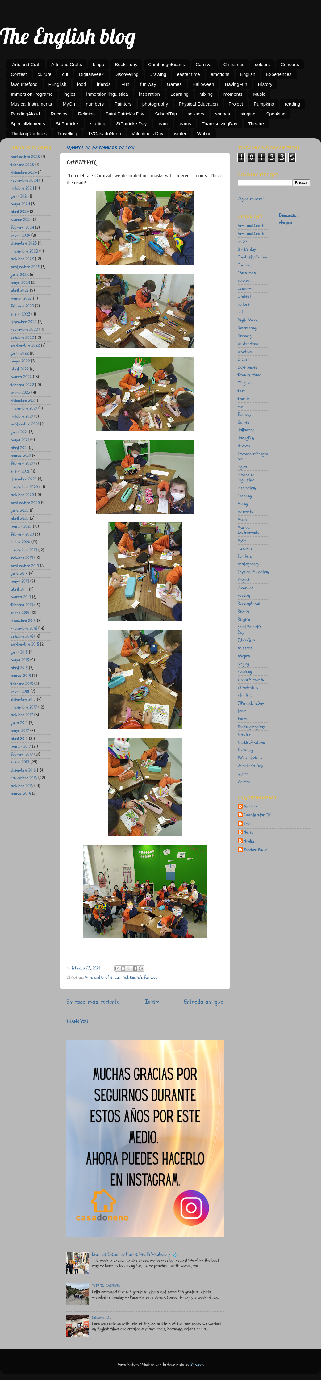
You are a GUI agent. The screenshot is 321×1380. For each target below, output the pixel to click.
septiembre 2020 (25, 503)
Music (259, 94)
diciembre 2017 (23, 699)
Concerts (290, 64)
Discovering (127, 74)
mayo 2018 (20, 660)
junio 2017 (19, 723)
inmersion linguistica (107, 94)
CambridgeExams (166, 64)
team (162, 123)
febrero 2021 (22, 463)
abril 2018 (19, 668)
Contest (19, 74)
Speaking (276, 113)
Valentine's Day (147, 133)
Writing (204, 133)
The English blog (68, 35)
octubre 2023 (22, 259)
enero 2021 (20, 471)
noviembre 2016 (24, 778)
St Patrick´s (68, 123)
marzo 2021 (21, 455)
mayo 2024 (20, 204)
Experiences (279, 74)
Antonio (250, 806)
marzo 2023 (21, 298)
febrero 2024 (22, 227)
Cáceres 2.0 (102, 1317)
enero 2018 (20, 691)
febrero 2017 (22, 754)
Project (235, 104)
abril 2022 (20, 369)
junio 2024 (20, 196)
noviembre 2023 (24, 251)
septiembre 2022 (25, 345)
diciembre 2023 (24, 243)
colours (262, 64)
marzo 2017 (21, 746)
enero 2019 (20, 613)
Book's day (126, 64)
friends (104, 84)
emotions (220, 74)
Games (174, 84)
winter (180, 133)
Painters (123, 104)
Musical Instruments (31, 104)
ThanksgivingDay (219, 123)
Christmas (233, 64)
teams (184, 123)
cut (65, 74)
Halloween (203, 84)
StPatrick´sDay (131, 123)
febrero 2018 (22, 684)
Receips (59, 113)
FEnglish (57, 84)
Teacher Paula (255, 850)
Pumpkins (264, 104)
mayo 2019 (20, 581)
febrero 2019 (22, 605)
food (81, 84)
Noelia (249, 841)
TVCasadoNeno (104, 133)
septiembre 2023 (25, 267)
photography (155, 104)
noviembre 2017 (24, 707)
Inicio (152, 1001)
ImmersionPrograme (32, 94)
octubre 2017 (22, 715)
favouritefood (24, 84)
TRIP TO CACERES (106, 1286)
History (265, 84)
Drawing (157, 74)
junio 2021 (19, 432)
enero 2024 (20, 235)
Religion (86, 113)
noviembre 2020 (24, 487)
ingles (70, 94)
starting (97, 123)
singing (248, 113)
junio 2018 (19, 652)
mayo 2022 (20, 361)
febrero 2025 (22, 165)
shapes (222, 113)
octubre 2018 (22, 636)
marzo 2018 (21, 676)
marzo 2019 (21, 597)
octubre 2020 (22, 495)
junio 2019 (19, 573)
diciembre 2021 (23, 401)
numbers (95, 104)
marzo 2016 (21, 794)
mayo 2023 (20, 283)
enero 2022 (20, 392)
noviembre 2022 (24, 329)
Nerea (249, 832)
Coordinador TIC (258, 815)
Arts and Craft (26, 64)
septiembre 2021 (25, 424)
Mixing (206, 94)
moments (233, 94)
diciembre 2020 (24, 479)
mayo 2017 (20, 731)
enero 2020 (20, 542)
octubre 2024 (22, 188)
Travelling (67, 133)
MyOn (69, 104)
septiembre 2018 (25, 644)
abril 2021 (19, 448)
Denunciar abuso (288, 219)
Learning (180, 94)
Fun (125, 84)
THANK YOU (77, 1021)
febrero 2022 (22, 385)
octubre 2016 (22, 786)
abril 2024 (20, 212)
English (247, 74)
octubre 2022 (22, 338)
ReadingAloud (25, 113)
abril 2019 (19, 589)
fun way (148, 84)
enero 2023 (20, 314)
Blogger (196, 1364)
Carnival (204, 64)
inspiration (149, 94)
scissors (196, 113)
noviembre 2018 (24, 628)
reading (292, 104)
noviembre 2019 (24, 550)
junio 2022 (20, 353)
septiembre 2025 (25, 157)
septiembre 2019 (25, 566)
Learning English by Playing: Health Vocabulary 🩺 (134, 1254)
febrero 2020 (22, 534)
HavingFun (236, 84)
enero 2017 (20, 762)
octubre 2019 (22, 558)
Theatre (256, 123)
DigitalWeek (91, 74)
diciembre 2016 (23, 770)
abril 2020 (20, 518)
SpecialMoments (28, 123)
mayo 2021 (20, 440)
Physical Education (198, 104)
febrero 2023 (22, 306)
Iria (247, 823)
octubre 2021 (22, 416)
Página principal (251, 199)
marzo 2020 (21, 526)
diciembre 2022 (24, 322)
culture (44, 74)
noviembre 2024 (24, 180)
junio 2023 (20, 275)
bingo (98, 64)
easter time (188, 74)
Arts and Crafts (66, 64)
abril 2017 (19, 739)
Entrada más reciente (93, 1001)
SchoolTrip (166, 113)
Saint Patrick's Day (125, 113)
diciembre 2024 (24, 172)
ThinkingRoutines (29, 133)
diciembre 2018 (23, 621)
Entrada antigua (204, 1001)
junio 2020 (20, 510)
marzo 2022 (21, 377)
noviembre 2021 (24, 408)
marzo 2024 (21, 220)
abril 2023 (20, 290)
